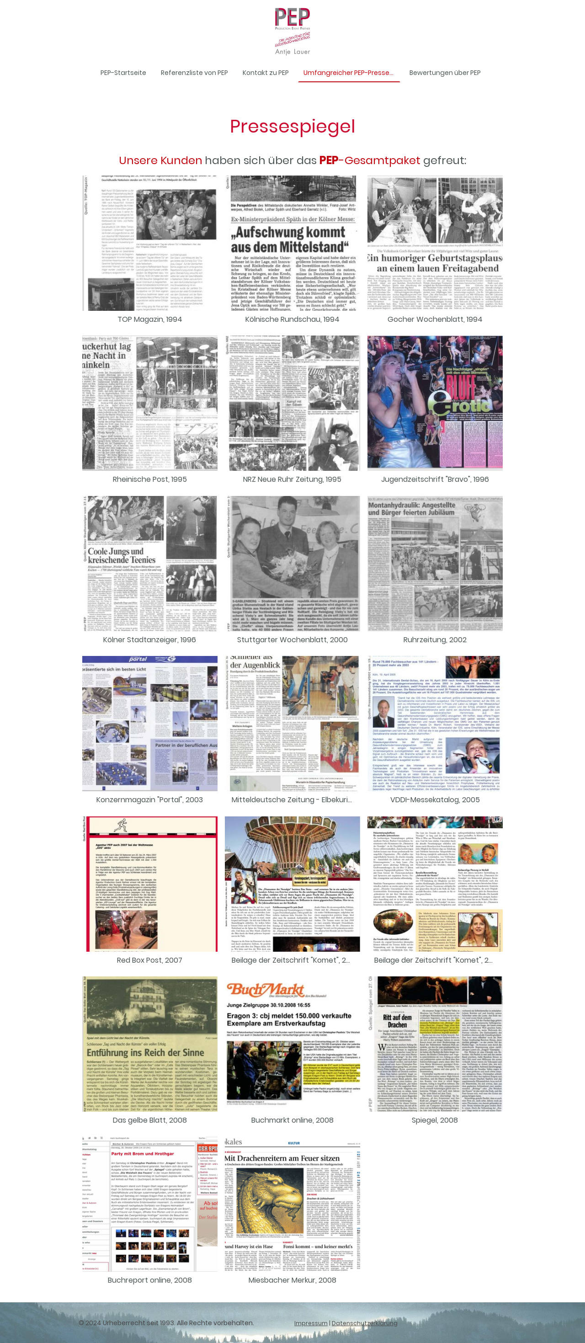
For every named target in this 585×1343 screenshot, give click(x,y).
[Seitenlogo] (292, 31)
